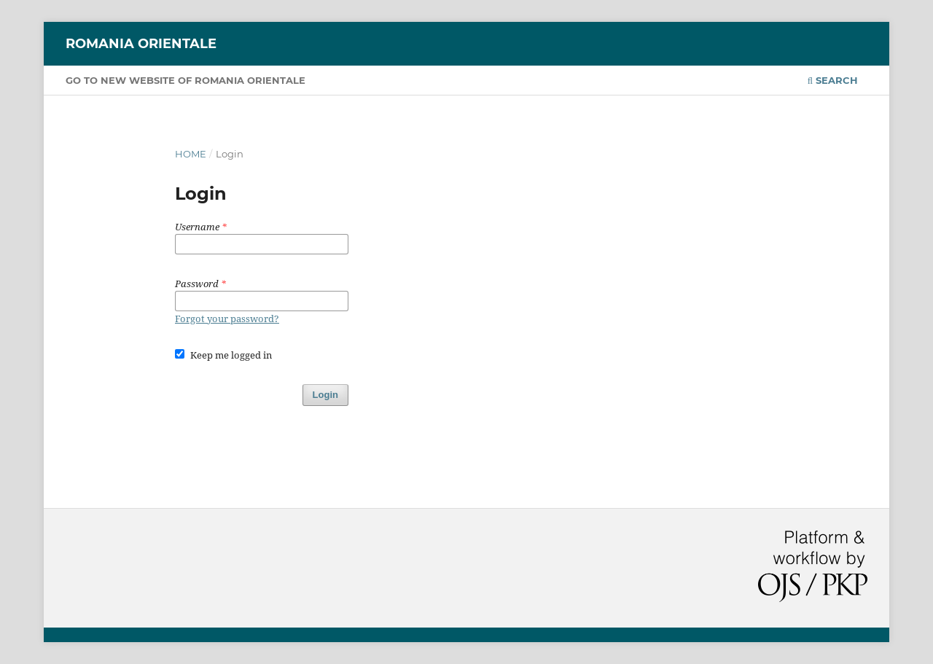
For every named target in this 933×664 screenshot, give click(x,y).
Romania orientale (141, 44)
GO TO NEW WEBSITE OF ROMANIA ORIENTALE (185, 80)
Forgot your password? (227, 318)
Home (190, 154)
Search (833, 80)
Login (325, 394)
